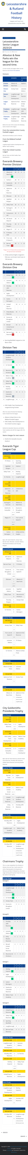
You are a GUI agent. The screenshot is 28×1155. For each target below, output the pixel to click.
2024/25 (24, 1136)
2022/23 (4, 1132)
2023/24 (15, 51)
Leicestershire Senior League (9, 38)
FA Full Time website (14, 70)
